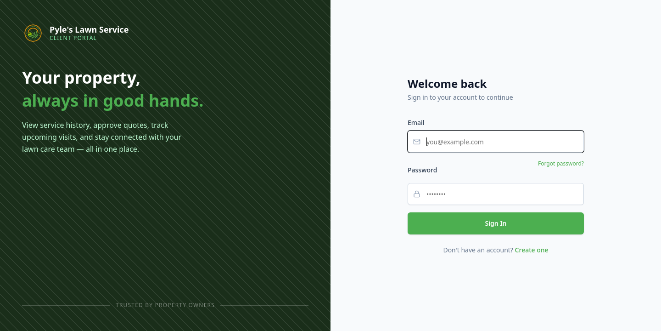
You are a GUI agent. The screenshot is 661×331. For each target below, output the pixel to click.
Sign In (495, 223)
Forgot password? (561, 163)
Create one (532, 249)
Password (422, 170)
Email (416, 122)
